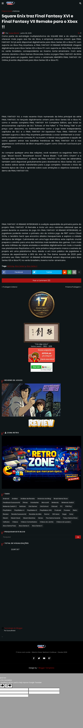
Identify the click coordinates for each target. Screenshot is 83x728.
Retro (75, 510)
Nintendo (55, 502)
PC (61, 506)
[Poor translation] (8, 686)
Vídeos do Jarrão (46, 522)
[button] (2, 3)
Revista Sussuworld (18, 514)
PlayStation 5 (32, 510)
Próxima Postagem (72, 287)
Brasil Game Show (61, 498)
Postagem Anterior (10, 287)
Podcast (58, 510)
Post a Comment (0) (41, 280)
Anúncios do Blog (44, 498)
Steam (5, 518)
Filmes (25, 502)
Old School (44, 506)
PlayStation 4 (19, 510)
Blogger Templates (46, 668)
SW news (55, 514)
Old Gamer (33, 506)
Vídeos (15, 522)
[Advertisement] (41, 570)
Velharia (6, 522)
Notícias (16, 11)
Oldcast (54, 506)
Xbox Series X (31, 266)
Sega (64, 514)
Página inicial (7, 11)
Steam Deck (15, 518)
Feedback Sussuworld (11, 502)
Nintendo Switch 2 (9, 506)
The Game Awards (53, 518)
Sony (71, 514)
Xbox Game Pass (9, 526)
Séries (40, 518)
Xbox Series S (20, 266)
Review (5, 514)
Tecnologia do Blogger (12, 628)
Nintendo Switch (68, 502)
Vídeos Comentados (29, 522)
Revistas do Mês (35, 514)
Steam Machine (29, 518)
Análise (15, 498)
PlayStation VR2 (46, 510)
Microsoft (45, 502)
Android (6, 498)
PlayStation (7, 510)
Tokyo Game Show (70, 518)
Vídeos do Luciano (63, 522)
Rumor (46, 514)
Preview (67, 510)
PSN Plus (68, 506)
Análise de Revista (28, 498)
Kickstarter (35, 502)
